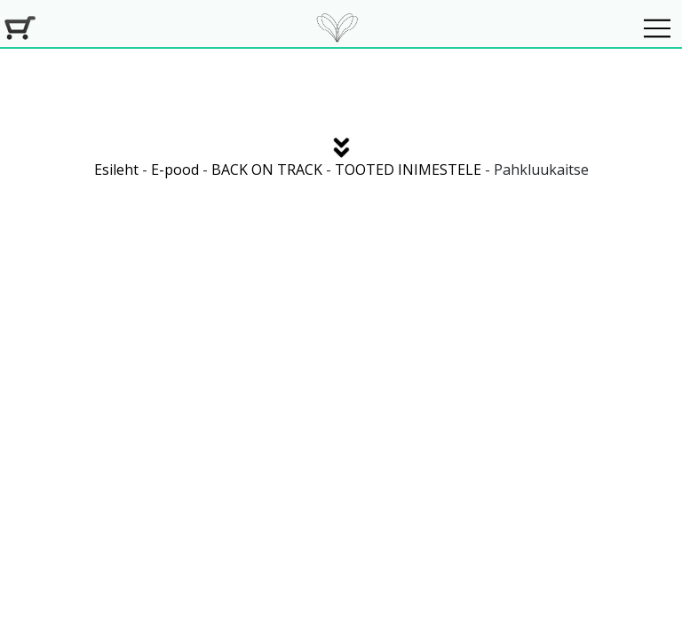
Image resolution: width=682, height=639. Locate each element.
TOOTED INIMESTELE (408, 169)
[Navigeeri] (657, 28)
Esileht (116, 169)
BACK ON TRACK (266, 169)
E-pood (175, 169)
